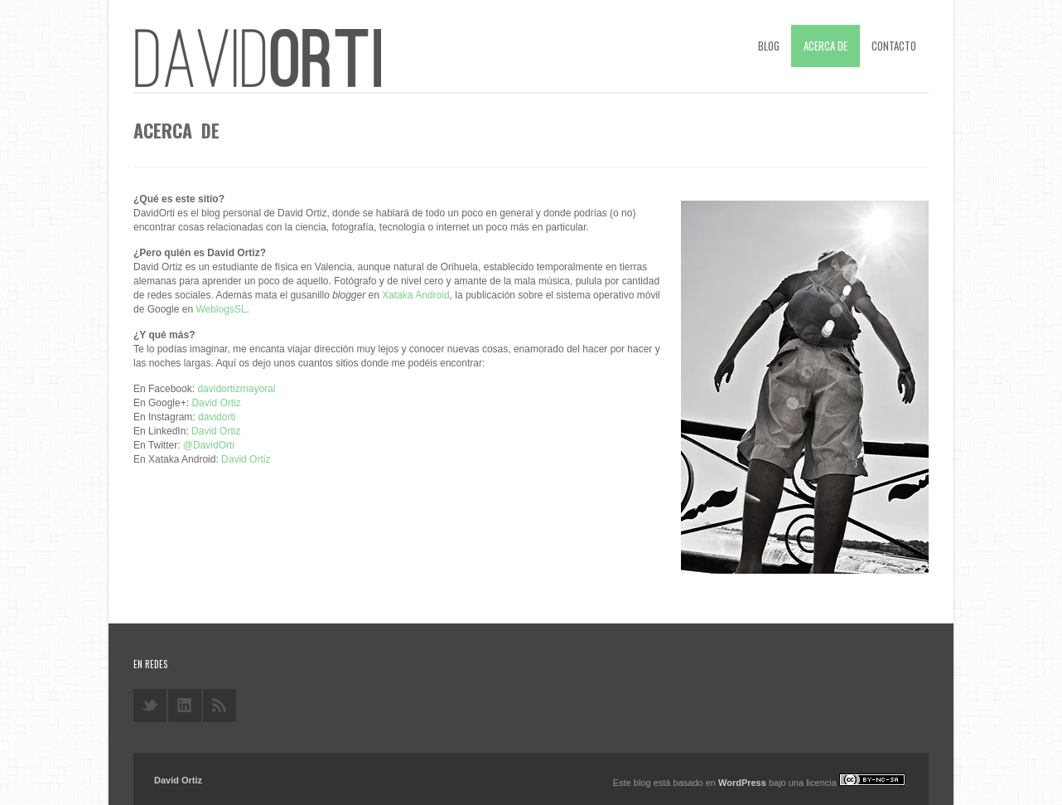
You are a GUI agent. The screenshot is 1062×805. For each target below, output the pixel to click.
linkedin (184, 705)
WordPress (742, 783)
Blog (769, 45)
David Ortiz (215, 403)
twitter (150, 705)
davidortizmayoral (236, 389)
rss (219, 705)
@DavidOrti (208, 445)
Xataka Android (415, 295)
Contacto (893, 45)
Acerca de (825, 45)
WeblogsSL (221, 309)
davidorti (216, 417)
